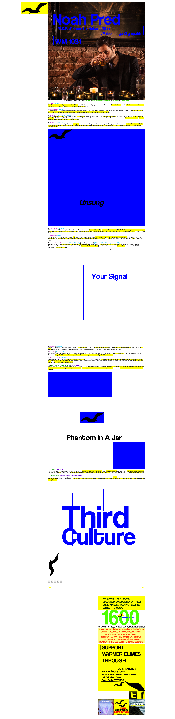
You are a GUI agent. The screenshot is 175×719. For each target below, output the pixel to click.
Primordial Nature (101, 100)
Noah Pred (87, 100)
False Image (125, 100)
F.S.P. (108, 100)
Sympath (116, 100)
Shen (93, 100)
